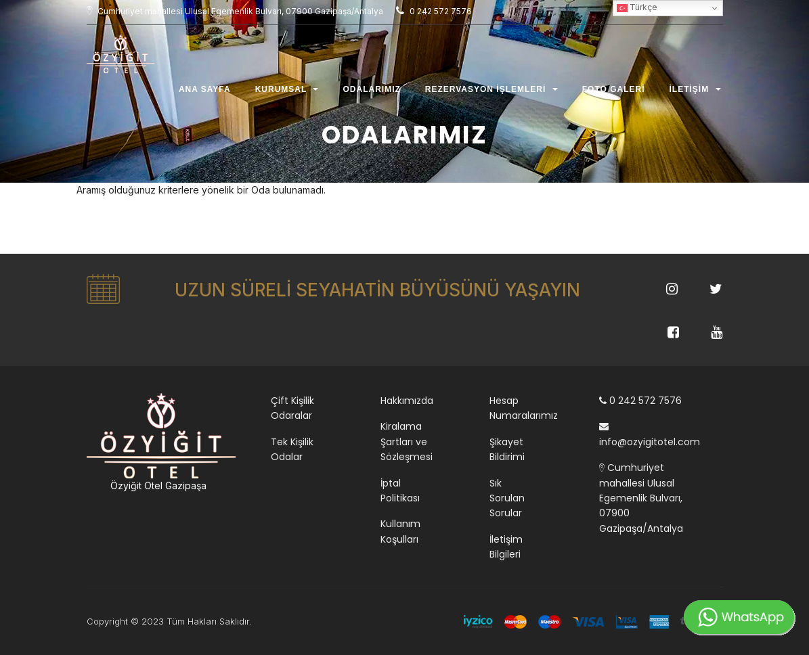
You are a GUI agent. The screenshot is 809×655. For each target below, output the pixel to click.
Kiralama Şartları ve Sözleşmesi (406, 442)
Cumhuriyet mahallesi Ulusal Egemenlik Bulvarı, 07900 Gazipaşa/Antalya (641, 498)
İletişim (695, 92)
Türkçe (637, 8)
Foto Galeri (613, 92)
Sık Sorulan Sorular (507, 498)
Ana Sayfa (205, 92)
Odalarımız (371, 92)
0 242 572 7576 (640, 400)
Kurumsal (287, 92)
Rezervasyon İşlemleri (491, 92)
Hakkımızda (406, 400)
